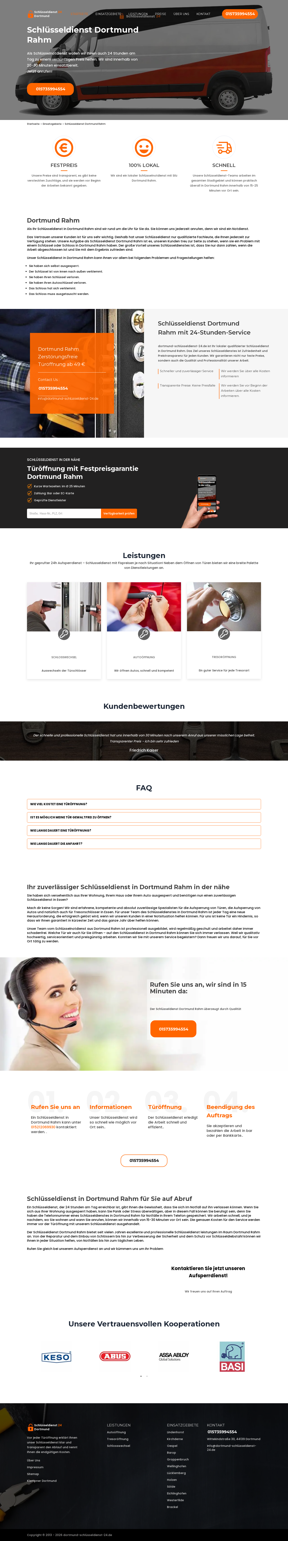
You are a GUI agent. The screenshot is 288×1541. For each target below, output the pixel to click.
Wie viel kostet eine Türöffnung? (58, 804)
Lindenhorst (175, 1432)
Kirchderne (175, 1439)
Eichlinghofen (176, 1493)
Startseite (79, 14)
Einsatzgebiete (108, 14)
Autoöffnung (144, 657)
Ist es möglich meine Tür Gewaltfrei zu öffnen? (70, 817)
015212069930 (43, 1127)
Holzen (172, 1480)
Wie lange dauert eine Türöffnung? (60, 830)
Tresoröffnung (224, 657)
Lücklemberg (176, 1473)
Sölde (171, 1487)
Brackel (172, 1507)
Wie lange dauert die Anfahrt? (56, 844)
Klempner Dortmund (42, 1481)
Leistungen (138, 14)
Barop (171, 1453)
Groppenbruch (178, 1459)
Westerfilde (175, 1500)
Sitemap (33, 1474)
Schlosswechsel (64, 657)
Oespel (172, 1446)
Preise (160, 14)
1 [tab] (141, 1376)
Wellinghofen (176, 1466)
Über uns (181, 14)
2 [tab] (147, 1376)
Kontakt (203, 14)
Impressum (35, 1467)
